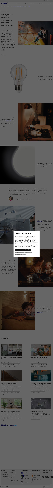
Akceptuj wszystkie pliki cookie (23, 249)
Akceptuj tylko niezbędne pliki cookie (23, 252)
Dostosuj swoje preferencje (21, 254)
